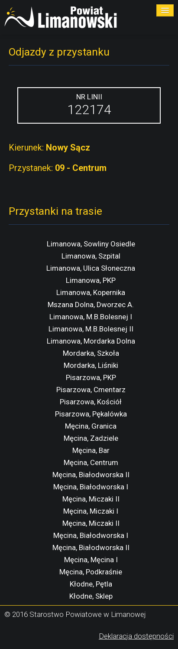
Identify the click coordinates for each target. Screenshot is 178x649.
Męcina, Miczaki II (91, 499)
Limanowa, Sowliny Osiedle (91, 243)
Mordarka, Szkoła (91, 353)
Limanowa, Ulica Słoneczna (90, 268)
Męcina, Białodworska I (90, 486)
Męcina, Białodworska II (90, 474)
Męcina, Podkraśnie (90, 571)
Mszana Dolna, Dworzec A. (91, 304)
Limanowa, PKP (91, 280)
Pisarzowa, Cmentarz (91, 389)
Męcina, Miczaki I (90, 511)
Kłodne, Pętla (91, 584)
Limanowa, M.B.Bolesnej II (91, 328)
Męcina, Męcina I (91, 559)
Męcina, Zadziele (91, 438)
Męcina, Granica (91, 426)
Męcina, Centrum (91, 462)
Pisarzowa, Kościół (91, 401)
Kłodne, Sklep (91, 596)
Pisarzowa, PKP (91, 377)
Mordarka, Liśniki (91, 365)
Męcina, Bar (91, 450)
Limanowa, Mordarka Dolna (91, 341)
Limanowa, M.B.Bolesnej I (90, 316)
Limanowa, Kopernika (90, 292)
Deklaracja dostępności (136, 636)
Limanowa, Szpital (90, 256)
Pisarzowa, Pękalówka (91, 414)
